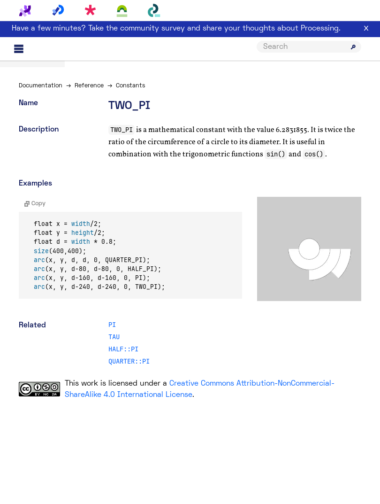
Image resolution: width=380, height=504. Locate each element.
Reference (89, 86)
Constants (130, 86)
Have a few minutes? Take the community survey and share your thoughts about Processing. (176, 28)
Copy (35, 204)
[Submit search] (353, 47)
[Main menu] (18, 48)
